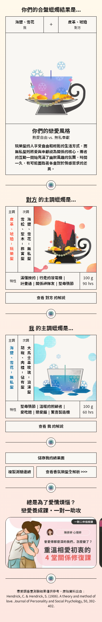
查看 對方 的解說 (51, 298)
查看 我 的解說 (51, 426)
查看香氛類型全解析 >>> (67, 472)
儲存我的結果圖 (51, 458)
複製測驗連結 (19, 472)
